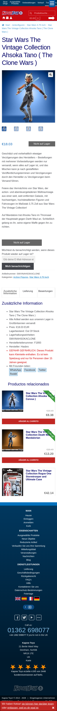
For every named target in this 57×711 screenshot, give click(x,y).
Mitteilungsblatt (28, 549)
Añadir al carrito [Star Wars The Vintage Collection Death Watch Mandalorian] (28, 460)
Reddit (13, 374)
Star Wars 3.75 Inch (36, 25)
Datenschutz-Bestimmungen (28, 590)
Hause (3, 18)
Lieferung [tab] (28, 291)
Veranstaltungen (28, 553)
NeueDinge (5, 3)
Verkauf (41, 3)
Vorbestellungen (28, 3)
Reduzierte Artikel (28, 542)
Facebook (29, 370)
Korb (28, 526)
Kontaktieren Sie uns (6, 18)
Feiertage (28, 594)
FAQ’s (28, 580)
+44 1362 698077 (17, 635)
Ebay (38, 618)
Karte (28, 661)
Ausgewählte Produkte (29, 535)
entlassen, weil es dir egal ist (22, 707)
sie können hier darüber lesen (38, 704)
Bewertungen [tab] (45, 291)
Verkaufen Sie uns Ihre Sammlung (28, 546)
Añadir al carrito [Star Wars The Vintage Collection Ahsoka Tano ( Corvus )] (28, 421)
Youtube (31, 618)
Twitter (42, 370)
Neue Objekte (28, 539)
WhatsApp (15, 370)
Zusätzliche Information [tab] (10, 292)
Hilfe (28, 583)
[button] (50, 74)
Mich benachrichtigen (17, 266)
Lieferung (28, 569)
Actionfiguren (18, 25)
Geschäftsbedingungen (28, 573)
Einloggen (28, 519)
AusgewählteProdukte (15, 3)
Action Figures (20, 277)
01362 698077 (28, 630)
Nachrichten (14, 18)
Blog (28, 560)
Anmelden (10, 18)
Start (7, 25)
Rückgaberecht (28, 576)
